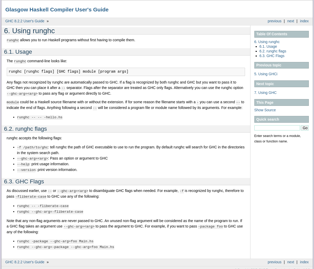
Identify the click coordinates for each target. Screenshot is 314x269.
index (304, 21)
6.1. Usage (268, 46)
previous (275, 21)
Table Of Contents (272, 34)
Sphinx (298, 265)
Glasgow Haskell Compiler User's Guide (57, 9)
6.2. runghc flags (273, 51)
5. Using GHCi (265, 74)
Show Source (265, 110)
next (290, 21)
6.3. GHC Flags (272, 56)
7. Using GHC (265, 93)
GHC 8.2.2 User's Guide (25, 21)
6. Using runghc (267, 42)
